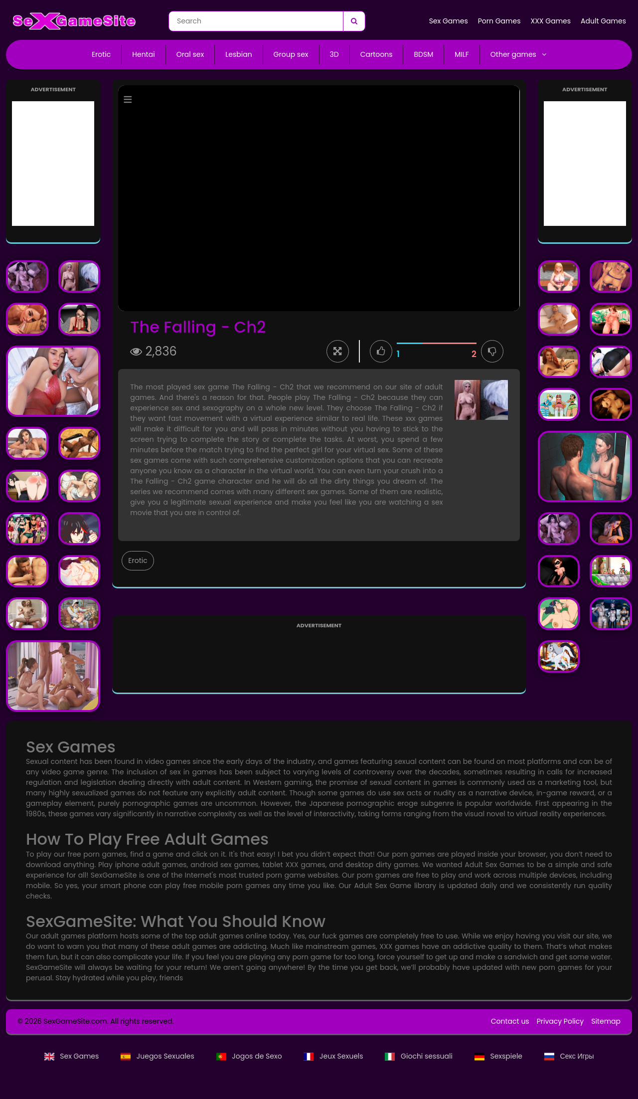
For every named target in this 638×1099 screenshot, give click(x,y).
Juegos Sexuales (158, 1056)
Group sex (291, 54)
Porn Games (499, 21)
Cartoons (376, 54)
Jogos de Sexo (250, 1056)
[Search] (354, 21)
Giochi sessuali (419, 1056)
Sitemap (606, 1021)
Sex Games (448, 21)
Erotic (101, 54)
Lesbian (238, 54)
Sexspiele (499, 1056)
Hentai (143, 54)
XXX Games (550, 21)
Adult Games (603, 21)
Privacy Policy (560, 1021)
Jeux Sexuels (334, 1056)
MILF (462, 54)
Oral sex (190, 54)
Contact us (510, 1021)
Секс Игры (569, 1056)
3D (334, 54)
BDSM (423, 54)
